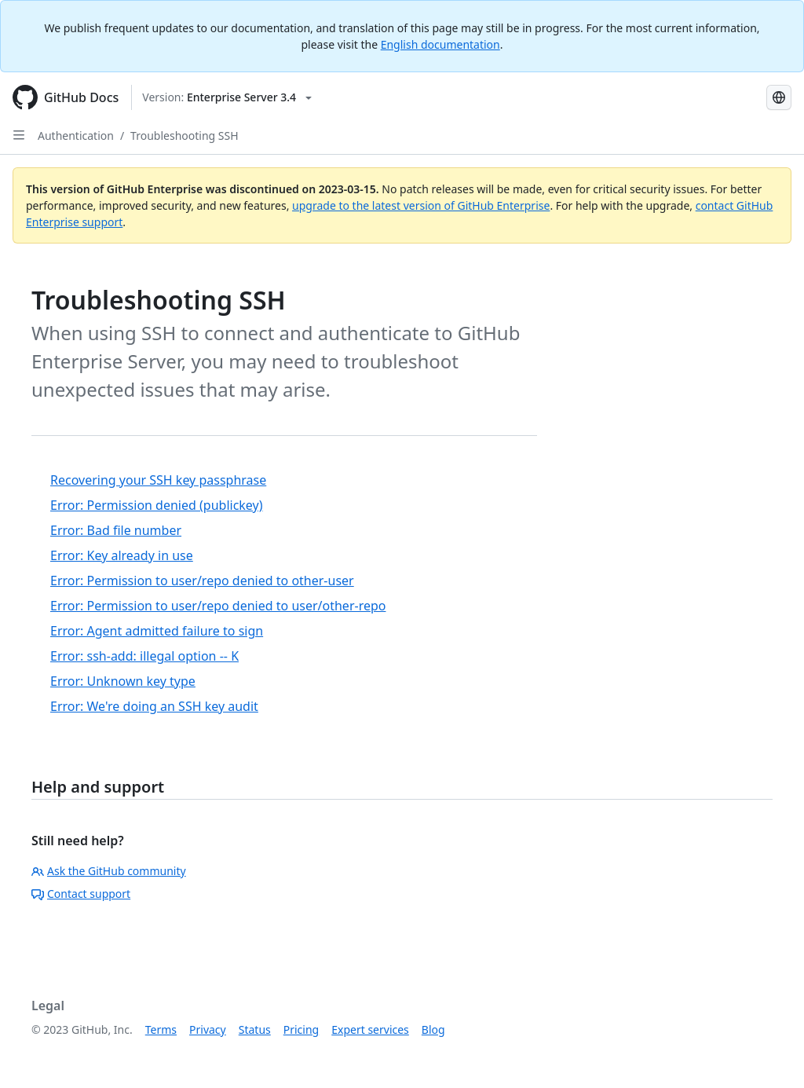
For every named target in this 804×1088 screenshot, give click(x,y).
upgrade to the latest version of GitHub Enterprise (421, 205)
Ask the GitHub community (108, 870)
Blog (433, 1029)
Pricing (301, 1029)
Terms (161, 1029)
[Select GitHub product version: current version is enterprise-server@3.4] (227, 97)
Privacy (207, 1029)
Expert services (370, 1029)
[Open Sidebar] (18, 135)
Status (255, 1029)
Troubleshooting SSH (184, 135)
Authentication (76, 135)
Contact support (80, 893)
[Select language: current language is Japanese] (778, 97)
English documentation (440, 44)
